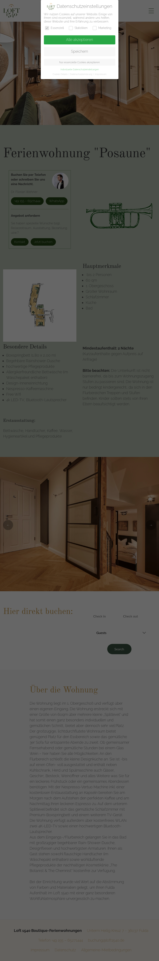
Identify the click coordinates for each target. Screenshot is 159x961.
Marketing (102, 28)
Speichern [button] (79, 51)
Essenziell (54, 28)
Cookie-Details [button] (60, 74)
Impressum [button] (100, 74)
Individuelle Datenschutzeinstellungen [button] (79, 69)
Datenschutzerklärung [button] (81, 74)
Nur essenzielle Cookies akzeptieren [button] (79, 62)
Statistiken (78, 28)
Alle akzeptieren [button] (79, 40)
